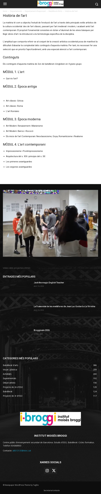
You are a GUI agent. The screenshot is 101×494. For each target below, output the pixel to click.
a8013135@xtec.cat (22, 450)
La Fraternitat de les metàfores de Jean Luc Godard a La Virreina (64, 306)
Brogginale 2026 (42, 330)
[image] (50, 223)
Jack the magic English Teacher (49, 282)
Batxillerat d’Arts (55, 11)
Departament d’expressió (35, 11)
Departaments (16, 11)
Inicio (5, 11)
